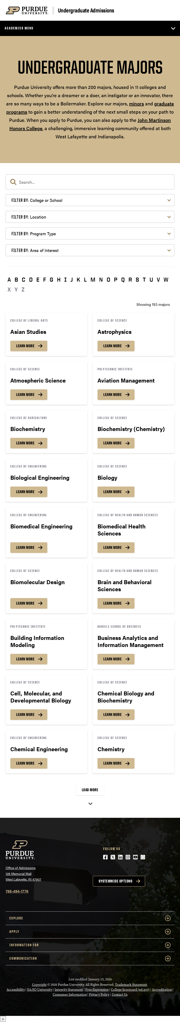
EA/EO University (39, 989)
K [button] (78, 279)
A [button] (9, 279)
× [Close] (3, 1019)
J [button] (72, 279)
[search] (90, 181)
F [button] (44, 279)
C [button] (23, 279)
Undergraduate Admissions (86, 10)
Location (28, 217)
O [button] (108, 279)
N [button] (101, 279)
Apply (90, 931)
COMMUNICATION (90, 958)
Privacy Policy (99, 994)
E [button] (37, 279)
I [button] (65, 279)
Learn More (25, 345)
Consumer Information (70, 994)
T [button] (144, 279)
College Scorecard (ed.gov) (130, 989)
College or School (36, 200)
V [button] (158, 279)
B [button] (16, 279)
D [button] (31, 279)
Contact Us (120, 994)
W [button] (166, 279)
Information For (90, 945)
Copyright (39, 984)
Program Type (33, 233)
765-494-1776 (17, 891)
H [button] (58, 279)
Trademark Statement (131, 984)
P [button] (115, 279)
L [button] (85, 279)
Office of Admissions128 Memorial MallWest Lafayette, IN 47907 (23, 873)
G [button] (51, 279)
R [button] (130, 279)
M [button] (92, 279)
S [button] (137, 279)
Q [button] (123, 279)
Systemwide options (115, 881)
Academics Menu (19, 28)
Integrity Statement (69, 989)
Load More (90, 789)
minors (136, 103)
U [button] (151, 279)
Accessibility (16, 989)
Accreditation (162, 989)
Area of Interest (35, 250)
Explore (90, 918)
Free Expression (97, 989)
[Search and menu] (168, 10)
